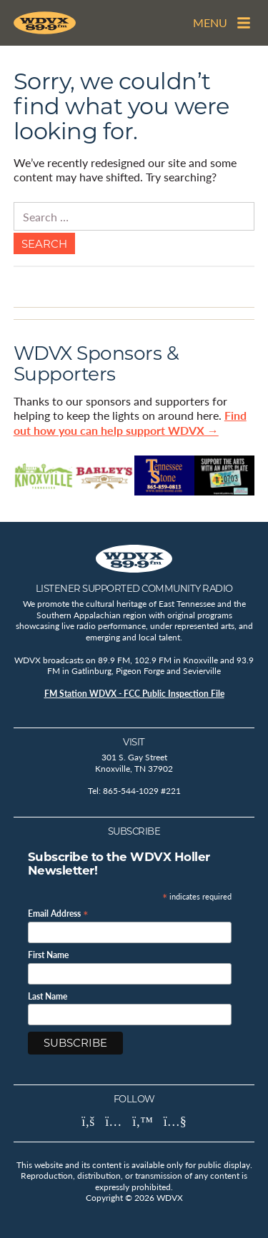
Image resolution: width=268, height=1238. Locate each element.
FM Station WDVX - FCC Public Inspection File (134, 694)
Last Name (47, 996)
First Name (48, 955)
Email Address (58, 913)
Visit (134, 742)
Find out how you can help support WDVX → (130, 422)
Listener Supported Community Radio (134, 588)
